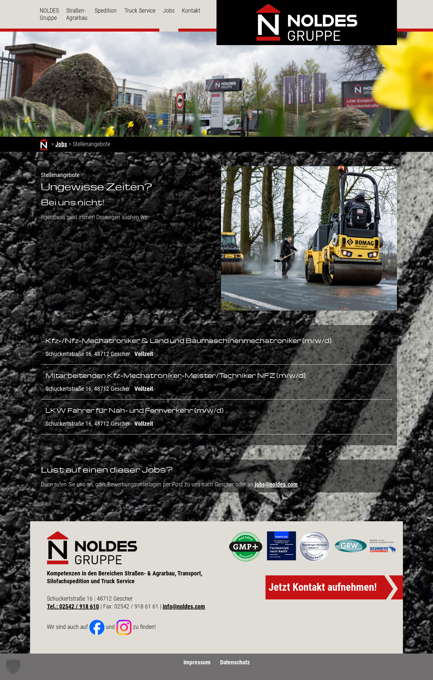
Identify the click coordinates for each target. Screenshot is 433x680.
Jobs (169, 10)
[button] (13, 667)
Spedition (106, 10)
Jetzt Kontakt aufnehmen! (323, 587)
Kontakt (191, 10)
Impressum (196, 662)
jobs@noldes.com (276, 484)
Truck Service (139, 10)
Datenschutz (235, 662)
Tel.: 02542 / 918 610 (73, 606)
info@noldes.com (184, 606)
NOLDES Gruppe (49, 14)
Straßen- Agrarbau (77, 14)
